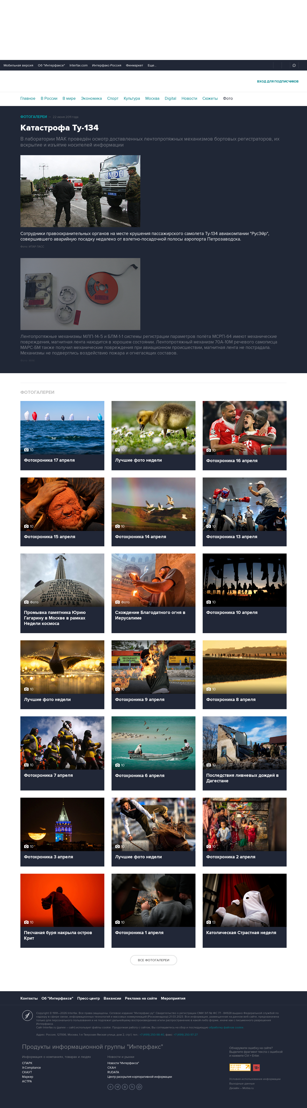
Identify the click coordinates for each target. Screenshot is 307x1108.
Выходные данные (242, 1083)
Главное (27, 98)
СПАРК (27, 1063)
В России (49, 98)
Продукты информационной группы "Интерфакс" (92, 1047)
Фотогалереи (33, 117)
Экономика (91, 98)
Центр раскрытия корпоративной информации (139, 1077)
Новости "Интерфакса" (123, 1063)
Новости (189, 98)
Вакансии (112, 998)
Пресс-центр (88, 998)
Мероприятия (173, 998)
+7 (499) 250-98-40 (152, 1035)
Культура (132, 98)
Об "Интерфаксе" (51, 65)
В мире (69, 98)
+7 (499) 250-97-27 (186, 1035)
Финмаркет (134, 65)
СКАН (111, 1068)
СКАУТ (27, 1072)
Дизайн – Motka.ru (241, 1088)
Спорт (112, 98)
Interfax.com (79, 65)
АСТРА (27, 1081)
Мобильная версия (18, 65)
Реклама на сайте (141, 998)
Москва (152, 98)
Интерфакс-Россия (106, 65)
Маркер (27, 1077)
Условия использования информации (255, 1079)
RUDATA (113, 1072)
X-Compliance (31, 1068)
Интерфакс (153, 81)
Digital (170, 98)
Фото (228, 98)
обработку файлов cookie (226, 1027)
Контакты (29, 998)
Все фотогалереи (153, 960)
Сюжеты (210, 98)
